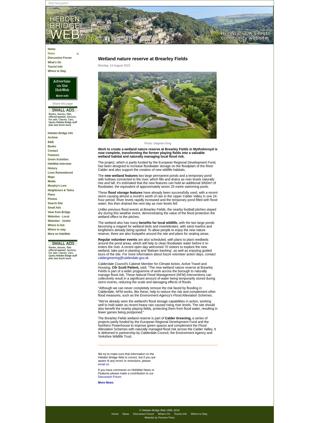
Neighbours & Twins (61, 190)
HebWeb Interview (59, 163)
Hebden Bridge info (60, 133)
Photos (52, 199)
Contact (53, 150)
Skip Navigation (58, 3)
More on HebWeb (59, 233)
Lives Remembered (60, 172)
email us (103, 364)
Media (52, 181)
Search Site (55, 203)
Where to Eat (56, 225)
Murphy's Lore (57, 185)
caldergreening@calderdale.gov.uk (123, 258)
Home (51, 49)
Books (52, 146)
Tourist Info (55, 66)
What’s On (54, 62)
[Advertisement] (255, 119)
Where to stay (57, 229)
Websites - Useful (59, 220)
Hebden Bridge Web (154, 410)
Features (53, 155)
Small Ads (54, 207)
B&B (51, 142)
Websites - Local (58, 216)
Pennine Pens (166, 417)
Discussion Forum (60, 57)
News (51, 53)
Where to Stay (57, 71)
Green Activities (58, 159)
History (52, 168)
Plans (51, 194)
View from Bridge (59, 212)
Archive (53, 137)
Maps (51, 177)
